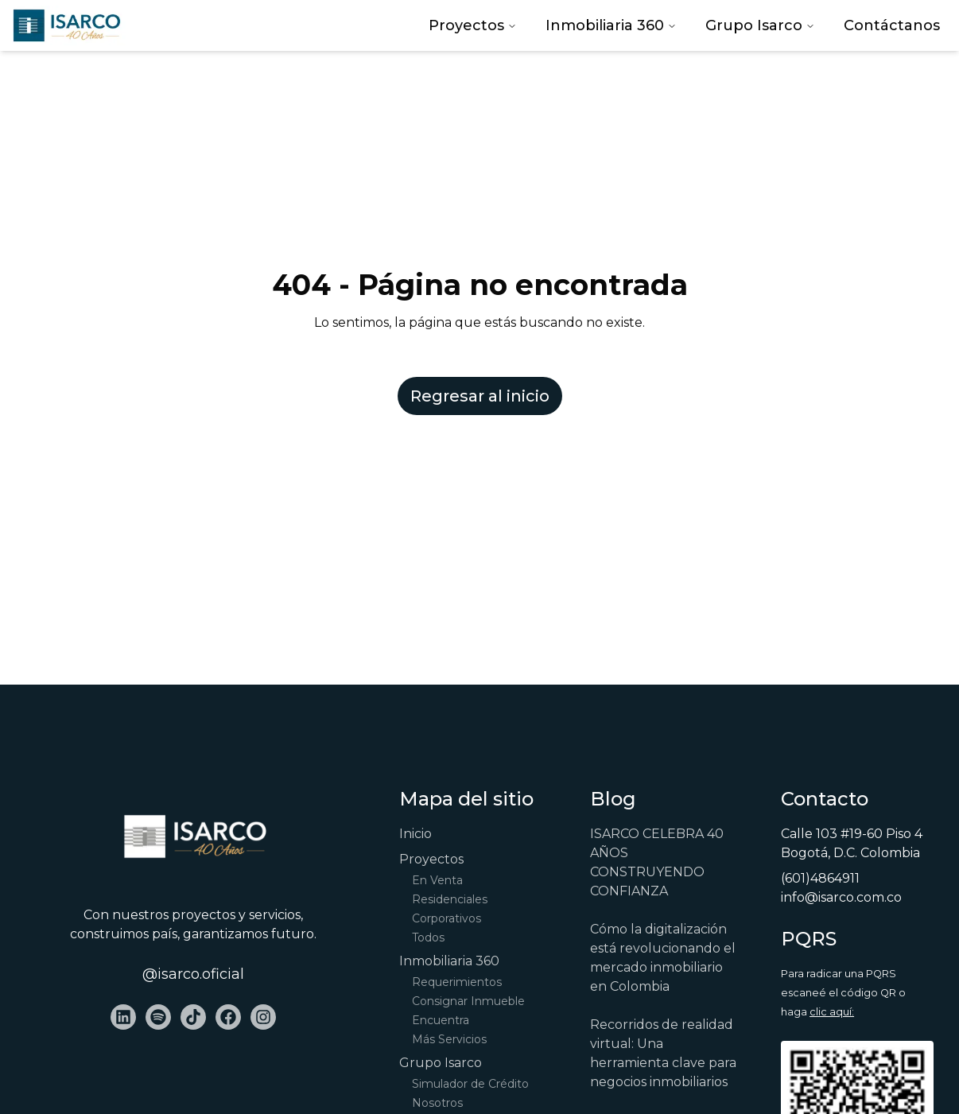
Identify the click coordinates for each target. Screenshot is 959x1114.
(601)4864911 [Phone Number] (820, 878)
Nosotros (437, 1103)
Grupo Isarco (760, 25)
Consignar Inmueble (468, 1001)
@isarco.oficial (193, 974)
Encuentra (440, 1020)
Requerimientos (457, 982)
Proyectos (473, 25)
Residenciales (449, 899)
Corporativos (446, 918)
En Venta (437, 880)
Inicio (415, 833)
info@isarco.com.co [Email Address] (841, 897)
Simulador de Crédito (470, 1084)
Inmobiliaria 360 (611, 25)
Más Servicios (449, 1039)
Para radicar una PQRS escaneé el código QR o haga (843, 993)
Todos (428, 937)
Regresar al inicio (479, 396)
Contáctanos (892, 25)
